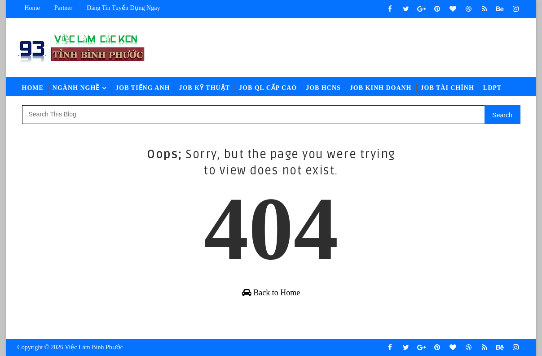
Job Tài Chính (447, 88)
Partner (63, 7)
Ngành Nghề (76, 88)
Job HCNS (323, 88)
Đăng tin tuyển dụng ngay (123, 7)
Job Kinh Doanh (381, 88)
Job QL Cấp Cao (268, 88)
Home (32, 7)
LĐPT (492, 88)
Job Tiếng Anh (142, 88)
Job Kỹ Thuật (204, 88)
